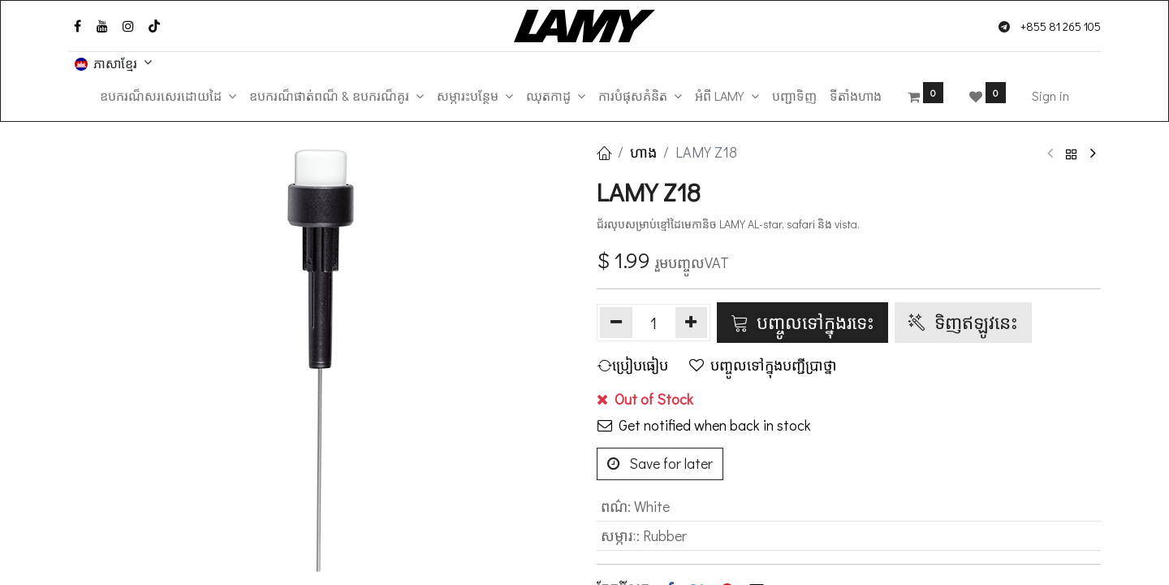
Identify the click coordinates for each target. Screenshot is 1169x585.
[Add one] (691, 322)
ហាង (643, 152)
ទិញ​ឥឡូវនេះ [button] (963, 322)
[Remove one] (616, 322)
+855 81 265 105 (1060, 26)
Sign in (1050, 95)
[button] (636, 365)
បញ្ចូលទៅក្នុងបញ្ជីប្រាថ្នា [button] (763, 365)
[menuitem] (794, 95)
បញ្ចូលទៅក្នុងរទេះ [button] (802, 322)
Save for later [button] (660, 463)
